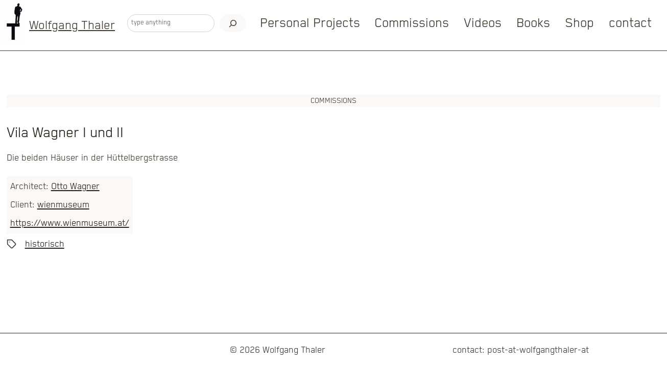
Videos (483, 23)
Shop (579, 23)
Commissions (411, 23)
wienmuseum (63, 205)
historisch (44, 244)
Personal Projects (310, 23)
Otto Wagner (75, 186)
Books (533, 23)
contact (630, 23)
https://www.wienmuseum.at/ (69, 223)
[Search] (233, 23)
